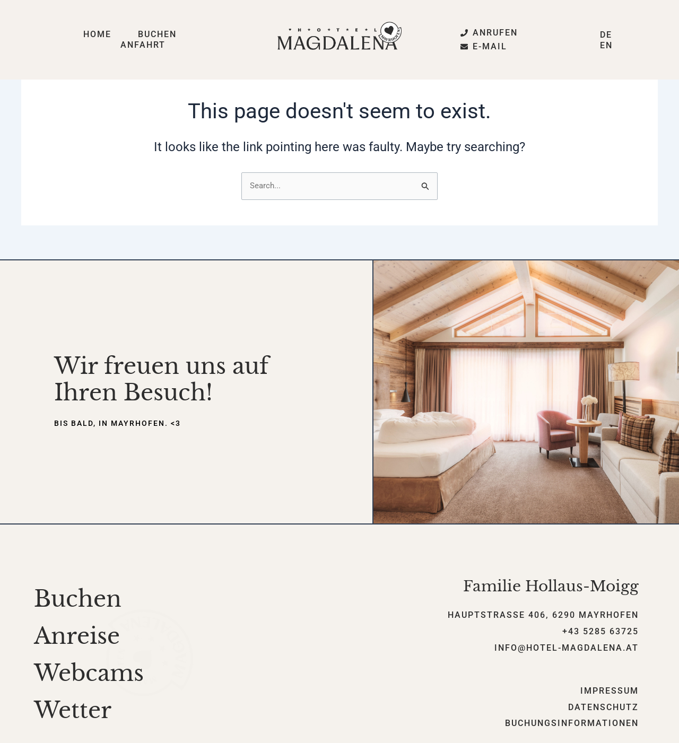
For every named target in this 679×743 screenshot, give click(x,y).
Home (97, 34)
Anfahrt (143, 45)
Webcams (89, 673)
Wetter (72, 710)
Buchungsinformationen (572, 724)
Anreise (77, 636)
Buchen (157, 34)
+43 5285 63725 (600, 632)
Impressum (609, 691)
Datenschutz (603, 708)
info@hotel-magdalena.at (566, 648)
